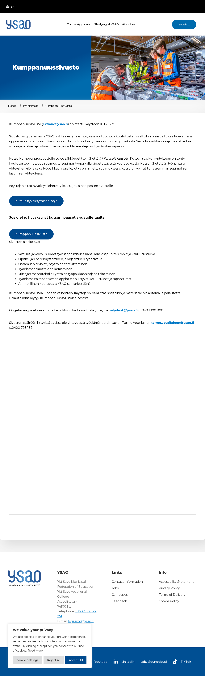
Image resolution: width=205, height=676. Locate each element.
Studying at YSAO (106, 24)
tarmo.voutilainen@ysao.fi (172, 323)
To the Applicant (79, 24)
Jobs (115, 588)
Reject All (53, 660)
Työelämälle (31, 106)
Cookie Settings (27, 660)
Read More (35, 650)
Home (12, 106)
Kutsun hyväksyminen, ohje (36, 201)
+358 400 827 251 (76, 613)
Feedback (119, 601)
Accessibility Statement (176, 581)
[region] (50, 646)
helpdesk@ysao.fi (123, 310)
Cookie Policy (169, 601)
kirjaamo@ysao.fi (81, 621)
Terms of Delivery (172, 594)
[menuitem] (11, 6)
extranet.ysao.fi (55, 124)
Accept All (76, 660)
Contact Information (127, 581)
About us (129, 24)
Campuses (120, 594)
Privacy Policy (169, 588)
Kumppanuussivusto (31, 234)
